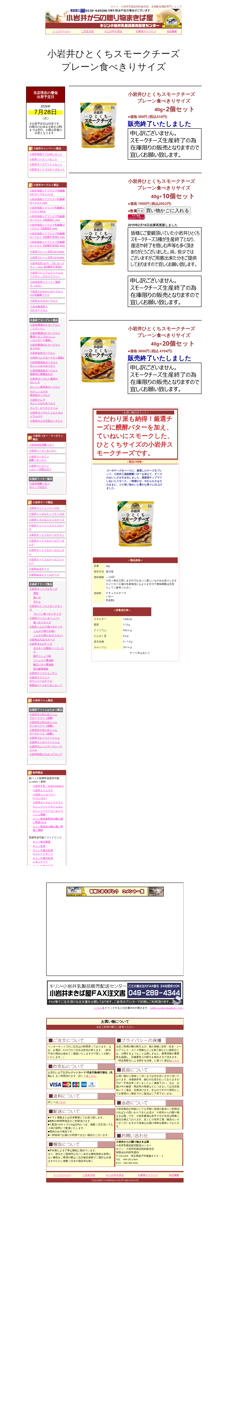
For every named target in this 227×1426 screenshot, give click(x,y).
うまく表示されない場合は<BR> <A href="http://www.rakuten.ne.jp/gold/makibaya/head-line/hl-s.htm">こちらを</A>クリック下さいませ (47, 476)
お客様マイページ (146, 31)
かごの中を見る (113, 31)
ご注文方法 (87, 31)
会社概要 (172, 31)
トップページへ (61, 31)
